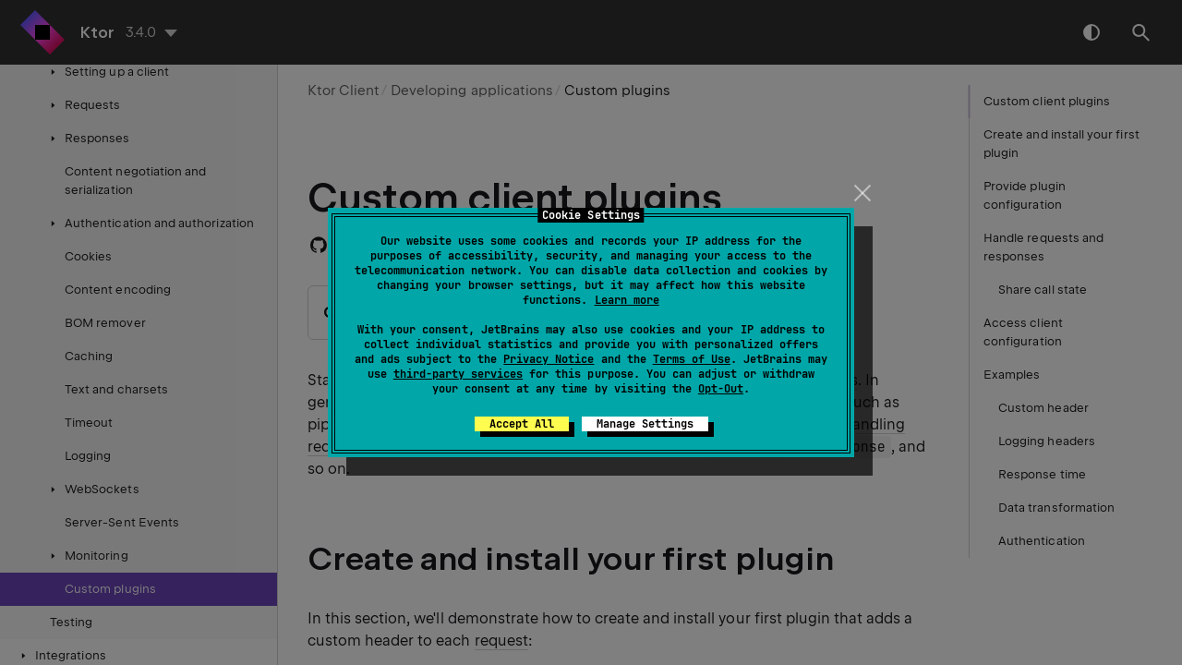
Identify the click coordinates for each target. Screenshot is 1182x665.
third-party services (458, 374)
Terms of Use (691, 359)
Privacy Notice (548, 359)
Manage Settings (645, 424)
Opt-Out (720, 388)
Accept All (521, 424)
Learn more (627, 300)
